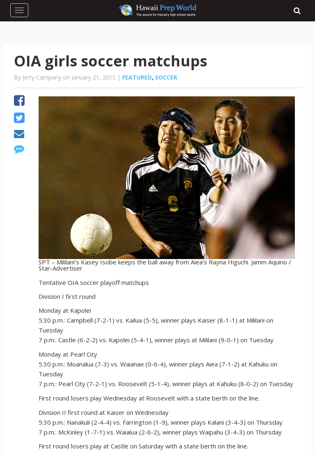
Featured (137, 77)
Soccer (166, 77)
